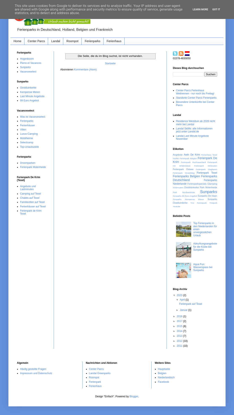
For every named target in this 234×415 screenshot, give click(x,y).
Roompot (72, 41)
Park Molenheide (208, 187)
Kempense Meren (30, 92)
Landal (55, 41)
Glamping (212, 184)
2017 (180, 321)
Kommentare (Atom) (85, 69)
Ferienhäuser (27, 125)
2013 (180, 335)
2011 (180, 345)
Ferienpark (95, 381)
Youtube (176, 206)
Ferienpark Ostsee (183, 169)
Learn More (200, 9)
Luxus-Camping (29, 133)
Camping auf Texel (30, 193)
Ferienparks (92, 41)
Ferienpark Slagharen (206, 169)
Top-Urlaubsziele (29, 146)
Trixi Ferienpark (198, 203)
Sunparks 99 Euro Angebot (185, 196)
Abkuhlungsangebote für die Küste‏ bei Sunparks (205, 246)
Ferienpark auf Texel (190, 303)
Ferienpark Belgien (188, 158)
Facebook (163, 381)
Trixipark (213, 203)
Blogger (133, 396)
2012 (180, 341)
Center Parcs (36, 41)
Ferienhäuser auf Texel (33, 206)
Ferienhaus (114, 41)
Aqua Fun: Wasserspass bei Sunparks (202, 267)
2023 (180, 295)
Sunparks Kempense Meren (188, 199)
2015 (180, 326)
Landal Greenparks (99, 373)
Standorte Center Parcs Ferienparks (196, 97)
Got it (216, 9)
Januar (184, 310)
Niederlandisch (166, 377)
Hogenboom (27, 58)
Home (17, 41)
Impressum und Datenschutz (36, 373)
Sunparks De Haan (207, 196)
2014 (180, 331)
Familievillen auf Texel (32, 202)
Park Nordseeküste (184, 192)
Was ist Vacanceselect (32, 116)
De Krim (195, 154)
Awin (186, 154)
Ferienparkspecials (197, 184)
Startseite (110, 63)
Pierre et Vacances (30, 63)
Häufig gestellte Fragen (33, 369)
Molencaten (178, 187)
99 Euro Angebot (29, 100)
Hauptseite (164, 369)
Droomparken (27, 162)
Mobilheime (26, 138)
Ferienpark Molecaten (205, 166)
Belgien (162, 373)
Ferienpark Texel (207, 172)
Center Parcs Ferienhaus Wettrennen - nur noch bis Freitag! (195, 92)
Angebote (178, 154)
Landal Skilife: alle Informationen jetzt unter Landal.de (194, 130)
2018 (180, 316)
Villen (23, 129)
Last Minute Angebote (32, 96)
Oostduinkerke (28, 87)
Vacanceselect (28, 71)
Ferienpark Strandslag (184, 173)
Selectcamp (26, 142)
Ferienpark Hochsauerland (193, 162)
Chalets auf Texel (29, 197)
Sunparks (25, 67)
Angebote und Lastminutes (28, 188)
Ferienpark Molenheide (33, 167)
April (183, 299)
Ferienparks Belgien (186, 176)
